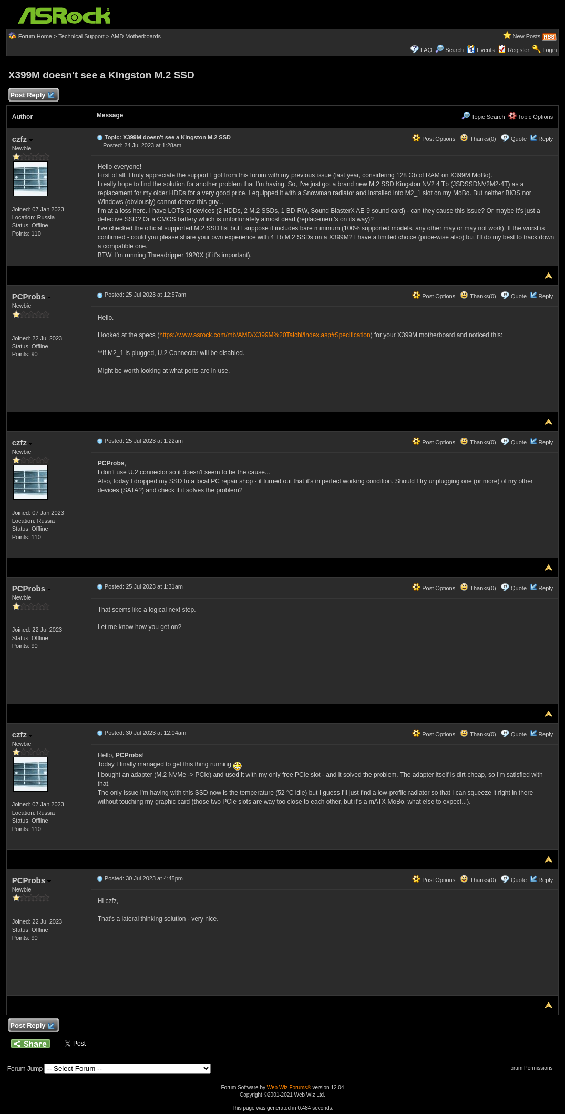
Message (110, 115)
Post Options (433, 139)
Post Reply (32, 95)
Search (454, 50)
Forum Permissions (532, 1068)
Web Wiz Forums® (289, 1087)
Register (518, 50)
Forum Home (35, 36)
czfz (22, 139)
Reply (545, 139)
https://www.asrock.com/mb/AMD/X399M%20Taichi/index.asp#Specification (265, 335)
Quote (519, 139)
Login (549, 50)
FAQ (426, 50)
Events (481, 50)
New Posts (527, 36)
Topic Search (483, 117)
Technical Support (81, 36)
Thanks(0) (478, 139)
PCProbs (32, 296)
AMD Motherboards (136, 36)
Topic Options (530, 117)
